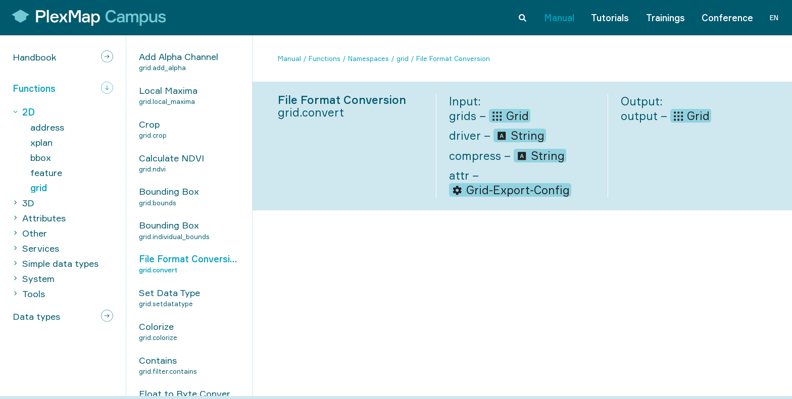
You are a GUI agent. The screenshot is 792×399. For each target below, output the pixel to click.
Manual (559, 17)
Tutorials (610, 17)
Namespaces (368, 58)
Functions (324, 58)
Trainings (665, 17)
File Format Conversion (453, 58)
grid (403, 58)
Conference (727, 17)
